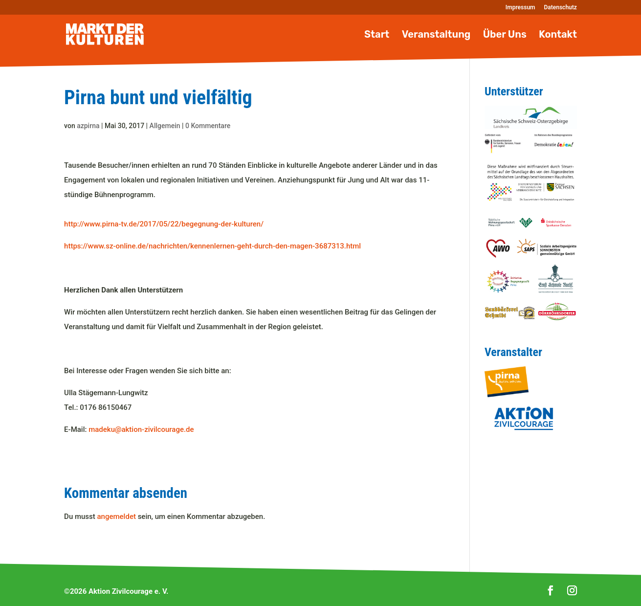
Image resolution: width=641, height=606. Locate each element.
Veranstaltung (436, 35)
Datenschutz (560, 7)
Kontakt (558, 35)
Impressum (520, 7)
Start (376, 35)
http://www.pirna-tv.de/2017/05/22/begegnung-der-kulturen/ (164, 224)
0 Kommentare (207, 126)
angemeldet (116, 516)
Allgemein (165, 126)
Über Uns (505, 35)
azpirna (88, 126)
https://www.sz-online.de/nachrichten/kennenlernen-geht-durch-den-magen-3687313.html (212, 246)
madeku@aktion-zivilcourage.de (141, 429)
